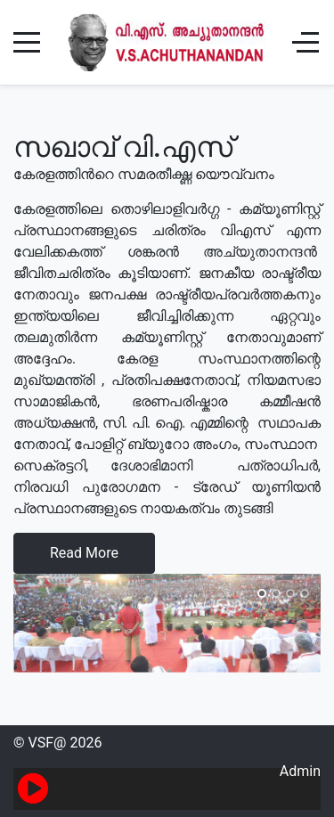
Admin (300, 771)
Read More (84, 552)
